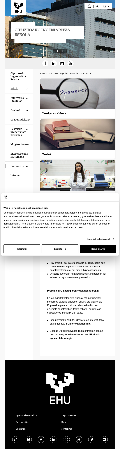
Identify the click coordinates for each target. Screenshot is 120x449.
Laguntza (20, 429)
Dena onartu (98, 249)
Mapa (64, 422)
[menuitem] (106, 6)
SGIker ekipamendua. (78, 323)
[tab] (57, 51)
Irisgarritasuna (68, 415)
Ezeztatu (22, 249)
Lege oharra (22, 422)
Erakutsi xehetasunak (99, 239)
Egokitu (60, 249)
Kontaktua (66, 429)
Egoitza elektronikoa (26, 415)
